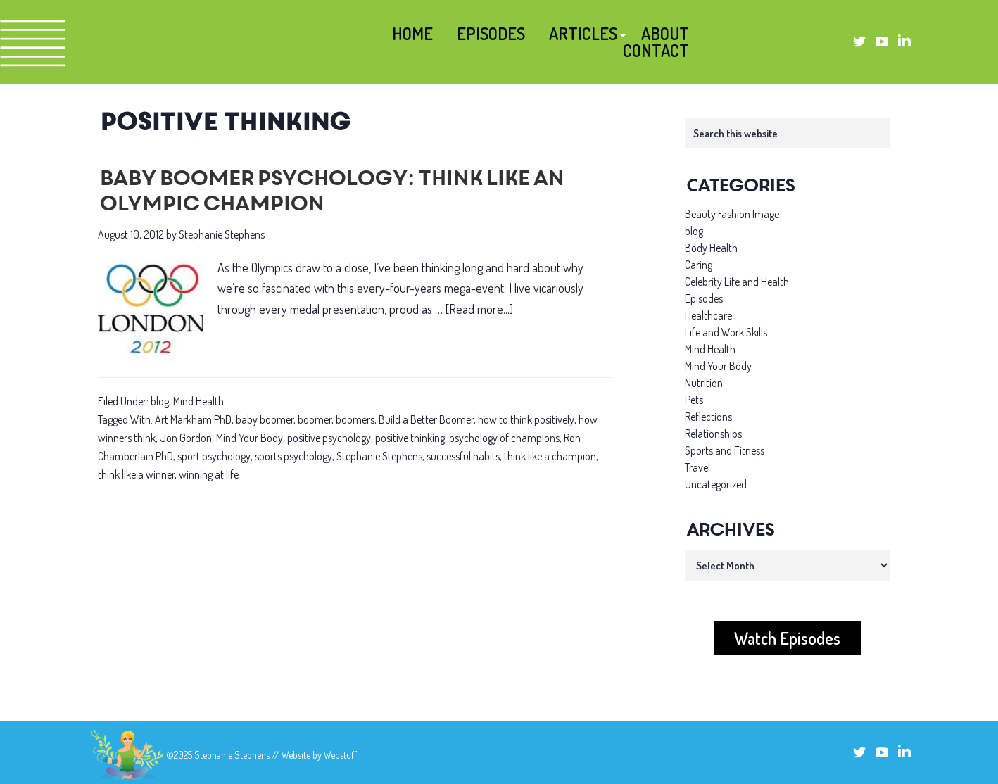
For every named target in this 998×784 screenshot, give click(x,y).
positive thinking (410, 438)
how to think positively (526, 419)
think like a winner (136, 474)
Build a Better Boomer (426, 419)
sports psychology (293, 456)
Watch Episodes (787, 638)
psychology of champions (504, 438)
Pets (694, 400)
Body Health (711, 248)
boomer (314, 419)
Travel (697, 467)
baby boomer (264, 419)
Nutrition (704, 383)
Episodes (704, 298)
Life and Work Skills (726, 332)
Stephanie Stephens (379, 456)
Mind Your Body (249, 438)
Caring (698, 265)
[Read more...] (479, 309)
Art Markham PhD (193, 419)
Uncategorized (716, 484)
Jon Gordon (186, 438)
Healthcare (708, 315)
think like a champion (550, 456)
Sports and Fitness (724, 450)
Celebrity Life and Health (737, 281)
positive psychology (329, 438)
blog (160, 401)
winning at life (209, 474)
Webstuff (340, 755)
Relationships (713, 433)
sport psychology (214, 456)
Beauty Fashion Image (732, 214)
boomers (355, 419)
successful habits (463, 456)
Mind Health (198, 401)
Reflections (708, 417)
